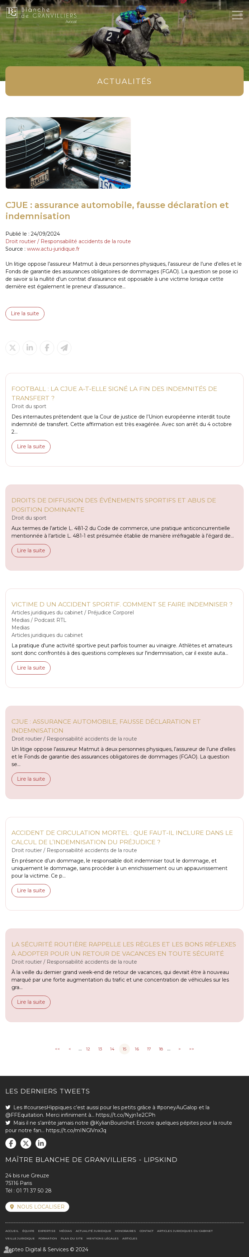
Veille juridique (20, 1238)
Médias (65, 1231)
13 (100, 1049)
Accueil (12, 1231)
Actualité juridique (93, 1231)
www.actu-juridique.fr (53, 249)
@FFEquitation (24, 1115)
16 (137, 1049)
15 (124, 1049)
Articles (129, 1238)
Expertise (47, 1231)
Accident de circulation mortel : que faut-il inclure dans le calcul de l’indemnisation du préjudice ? (122, 837)
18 (161, 1049)
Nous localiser (41, 1207)
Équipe (28, 1231)
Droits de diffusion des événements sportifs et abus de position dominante (113, 504)
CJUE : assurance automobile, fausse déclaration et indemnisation (106, 726)
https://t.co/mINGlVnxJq (76, 1130)
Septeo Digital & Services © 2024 (46, 1249)
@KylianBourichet (112, 1123)
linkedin (41, 1143)
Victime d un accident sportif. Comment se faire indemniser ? (121, 604)
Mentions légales (102, 1238)
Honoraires (125, 1231)
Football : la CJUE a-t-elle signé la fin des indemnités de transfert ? (114, 393)
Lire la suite (25, 313)
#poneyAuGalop (177, 1107)
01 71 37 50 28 (34, 1190)
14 (112, 1049)
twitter (25, 1143)
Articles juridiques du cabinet (185, 1231)
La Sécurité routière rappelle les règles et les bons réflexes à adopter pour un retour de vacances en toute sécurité (123, 948)
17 (149, 1049)
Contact (147, 1231)
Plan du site (72, 1238)
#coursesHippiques (48, 1107)
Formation (47, 1238)
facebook (10, 1143)
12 (88, 1049)
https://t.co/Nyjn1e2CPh (125, 1115)
